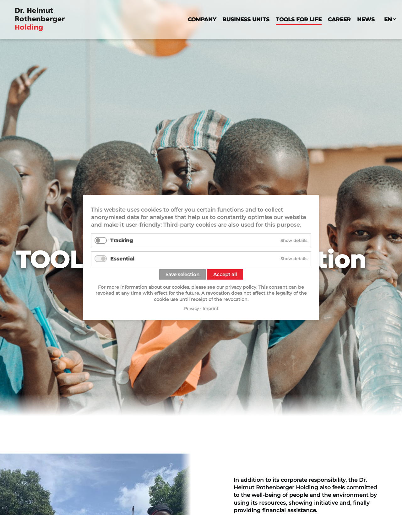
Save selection (182, 274)
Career (339, 19)
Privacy (191, 308)
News (366, 19)
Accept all (225, 274)
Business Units (245, 19)
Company (202, 19)
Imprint (210, 308)
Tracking (121, 241)
